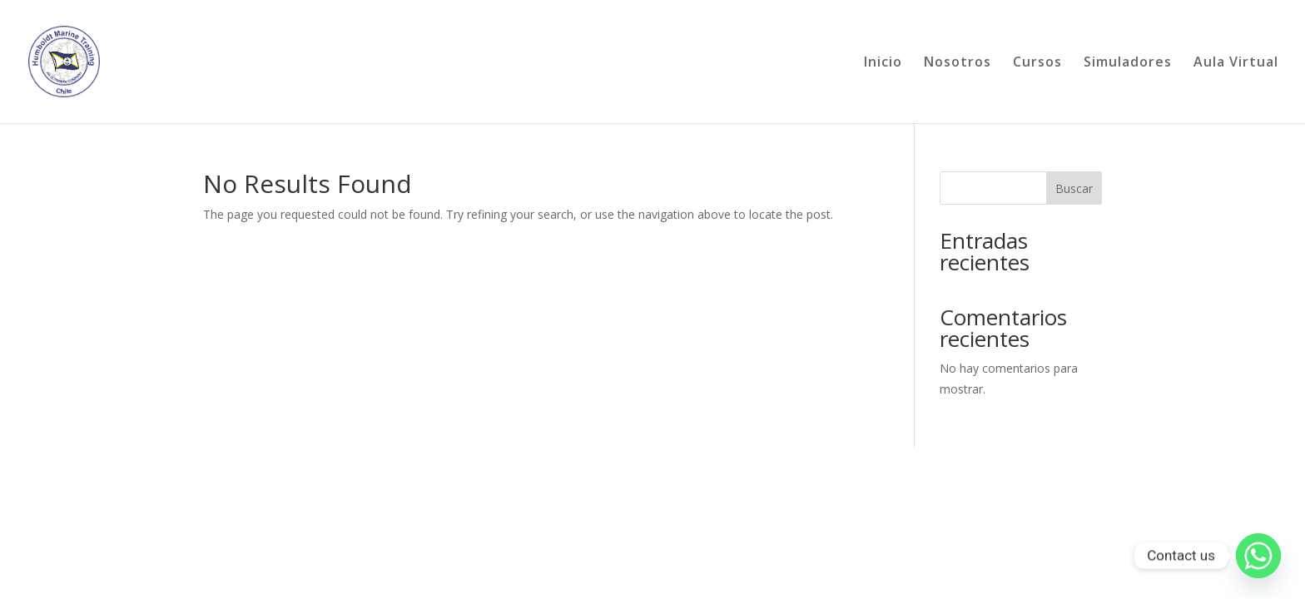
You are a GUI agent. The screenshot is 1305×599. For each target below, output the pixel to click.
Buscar (1074, 188)
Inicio (883, 63)
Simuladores (1128, 63)
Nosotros (957, 63)
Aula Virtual (1235, 63)
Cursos (1037, 63)
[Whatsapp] (1258, 555)
